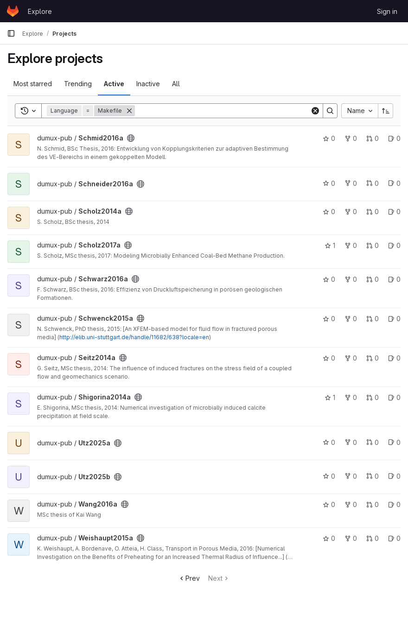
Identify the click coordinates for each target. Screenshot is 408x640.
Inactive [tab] (148, 84)
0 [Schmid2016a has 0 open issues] (394, 138)
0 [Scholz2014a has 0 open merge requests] (372, 211)
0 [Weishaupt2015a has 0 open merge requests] (372, 538)
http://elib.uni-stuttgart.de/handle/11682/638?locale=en (134, 337)
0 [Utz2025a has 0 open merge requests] (372, 442)
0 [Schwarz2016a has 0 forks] (350, 279)
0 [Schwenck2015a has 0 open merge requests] (372, 319)
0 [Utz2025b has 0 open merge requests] (372, 476)
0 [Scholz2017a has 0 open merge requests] (372, 245)
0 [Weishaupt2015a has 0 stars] (329, 538)
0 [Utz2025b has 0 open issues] (394, 476)
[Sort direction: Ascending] (385, 110)
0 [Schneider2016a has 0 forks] (350, 183)
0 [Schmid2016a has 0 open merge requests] (372, 138)
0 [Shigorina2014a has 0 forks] (350, 397)
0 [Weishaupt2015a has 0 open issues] (394, 538)
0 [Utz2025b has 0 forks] (350, 476)
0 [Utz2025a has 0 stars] (329, 442)
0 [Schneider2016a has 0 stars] (329, 183)
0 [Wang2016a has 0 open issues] (394, 504)
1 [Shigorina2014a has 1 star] (330, 397)
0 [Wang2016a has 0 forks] (350, 504)
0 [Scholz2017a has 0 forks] (350, 245)
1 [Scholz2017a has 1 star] (330, 245)
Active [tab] (114, 84)
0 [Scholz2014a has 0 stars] (329, 211)
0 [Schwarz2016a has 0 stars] (329, 279)
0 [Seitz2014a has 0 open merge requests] (372, 358)
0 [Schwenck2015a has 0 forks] (350, 319)
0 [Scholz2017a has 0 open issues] (394, 245)
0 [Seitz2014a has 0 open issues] (394, 358)
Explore (40, 11)
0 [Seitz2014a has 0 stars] (329, 358)
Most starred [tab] (32, 84)
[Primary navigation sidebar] (11, 33)
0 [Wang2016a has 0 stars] (329, 504)
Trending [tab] (78, 84)
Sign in (387, 11)
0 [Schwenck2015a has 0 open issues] (394, 319)
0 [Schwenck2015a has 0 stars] (329, 319)
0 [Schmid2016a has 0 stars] (329, 138)
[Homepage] (12, 11)
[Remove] (129, 110)
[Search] (222, 110)
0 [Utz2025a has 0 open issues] (394, 442)
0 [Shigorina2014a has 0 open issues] (394, 397)
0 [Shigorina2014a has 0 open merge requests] (372, 397)
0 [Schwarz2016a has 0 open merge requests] (372, 279)
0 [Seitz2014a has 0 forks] (350, 358)
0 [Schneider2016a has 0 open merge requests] (372, 183)
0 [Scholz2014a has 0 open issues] (394, 211)
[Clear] (315, 110)
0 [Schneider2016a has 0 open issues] (394, 183)
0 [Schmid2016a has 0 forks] (350, 138)
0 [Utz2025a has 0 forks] (350, 442)
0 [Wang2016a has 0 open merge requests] (372, 504)
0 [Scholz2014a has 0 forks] (350, 211)
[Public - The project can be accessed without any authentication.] (130, 138)
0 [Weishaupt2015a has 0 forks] (350, 538)
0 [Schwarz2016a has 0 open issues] (394, 279)
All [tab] (176, 84)
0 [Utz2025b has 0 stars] (329, 476)
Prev (189, 578)
